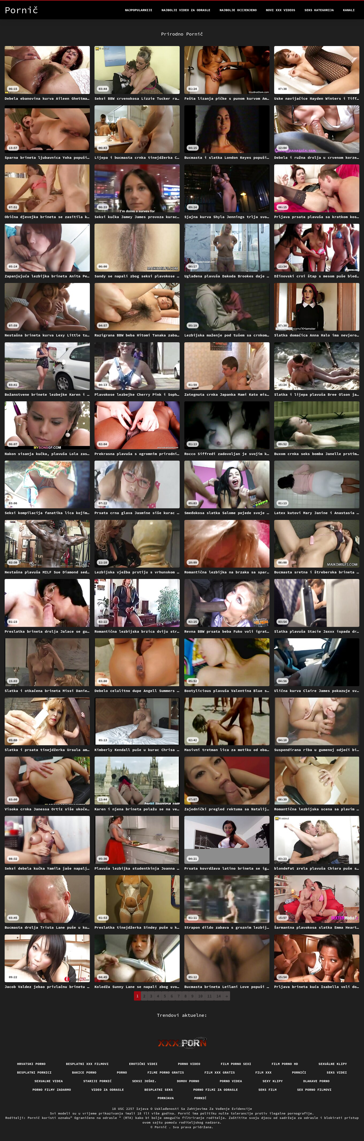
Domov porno (188, 1081)
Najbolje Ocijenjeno (238, 10)
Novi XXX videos (280, 10)
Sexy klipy (273, 1081)
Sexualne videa (48, 1081)
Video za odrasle (107, 1090)
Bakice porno (84, 1072)
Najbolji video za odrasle (186, 10)
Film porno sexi (236, 1064)
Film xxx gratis (220, 1072)
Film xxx (263, 1072)
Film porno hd (285, 1064)
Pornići (299, 1072)
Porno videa (231, 1081)
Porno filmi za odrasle (215, 1090)
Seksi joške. (144, 1081)
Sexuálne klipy (332, 1064)
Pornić (200, 1098)
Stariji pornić (97, 1081)
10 (200, 996)
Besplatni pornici (34, 1072)
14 (218, 996)
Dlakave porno (316, 1081)
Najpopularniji (138, 10)
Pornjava (166, 1098)
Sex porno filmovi (314, 1090)
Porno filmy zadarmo (51, 1090)
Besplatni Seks (158, 1090)
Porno (122, 1072)
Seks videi (337, 1072)
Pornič (162, 1127)
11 (209, 996)
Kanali (349, 10)
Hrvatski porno (31, 1064)
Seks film (267, 1090)
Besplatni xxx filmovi (87, 1064)
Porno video (189, 1064)
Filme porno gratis (165, 1072)
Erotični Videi (143, 1064)
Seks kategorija (319, 10)
